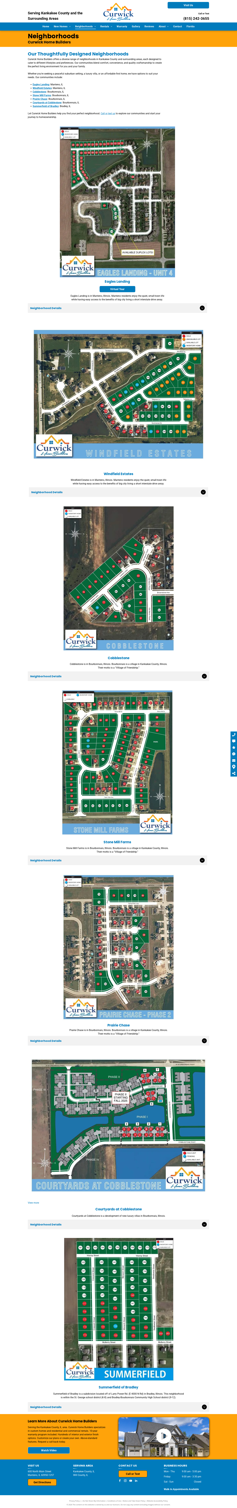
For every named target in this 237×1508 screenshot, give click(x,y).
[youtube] (131, 1481)
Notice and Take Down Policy (134, 1501)
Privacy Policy (74, 1501)
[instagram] (125, 1481)
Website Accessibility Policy (157, 1501)
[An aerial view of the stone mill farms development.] (117, 762)
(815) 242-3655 (196, 18)
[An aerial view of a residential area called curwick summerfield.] (118, 1309)
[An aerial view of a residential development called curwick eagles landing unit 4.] (117, 201)
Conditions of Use (114, 1501)
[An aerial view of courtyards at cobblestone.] (118, 1125)
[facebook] (120, 1481)
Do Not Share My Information (94, 1501)
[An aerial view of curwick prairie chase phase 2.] (119, 947)
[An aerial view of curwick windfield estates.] (118, 394)
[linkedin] (136, 1481)
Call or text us (108, 113)
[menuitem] (46, 26)
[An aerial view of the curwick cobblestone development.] (118, 578)
